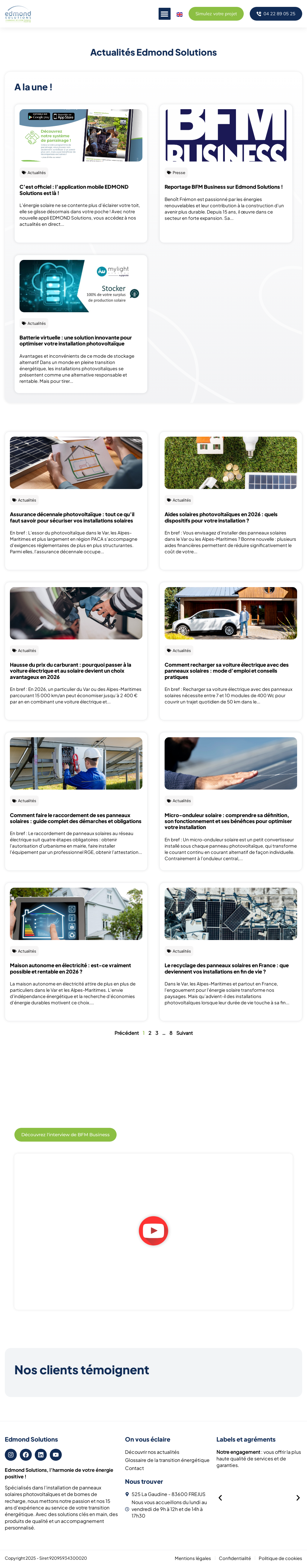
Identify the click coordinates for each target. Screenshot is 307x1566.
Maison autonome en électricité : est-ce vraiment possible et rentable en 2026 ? (70, 968)
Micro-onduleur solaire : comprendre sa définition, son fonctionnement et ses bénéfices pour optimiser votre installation (228, 821)
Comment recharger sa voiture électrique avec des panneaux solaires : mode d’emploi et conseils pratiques (227, 670)
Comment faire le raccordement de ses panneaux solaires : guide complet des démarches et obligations (76, 818)
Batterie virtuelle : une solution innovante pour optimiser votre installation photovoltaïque (75, 340)
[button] (164, 14)
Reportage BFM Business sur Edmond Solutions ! (224, 186)
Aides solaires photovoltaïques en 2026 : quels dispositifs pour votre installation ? (221, 517)
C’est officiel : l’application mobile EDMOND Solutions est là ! (74, 189)
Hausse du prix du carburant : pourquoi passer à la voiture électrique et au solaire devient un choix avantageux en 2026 (70, 670)
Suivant (184, 1033)
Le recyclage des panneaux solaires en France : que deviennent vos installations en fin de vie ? (227, 968)
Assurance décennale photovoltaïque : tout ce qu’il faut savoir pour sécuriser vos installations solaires (72, 517)
